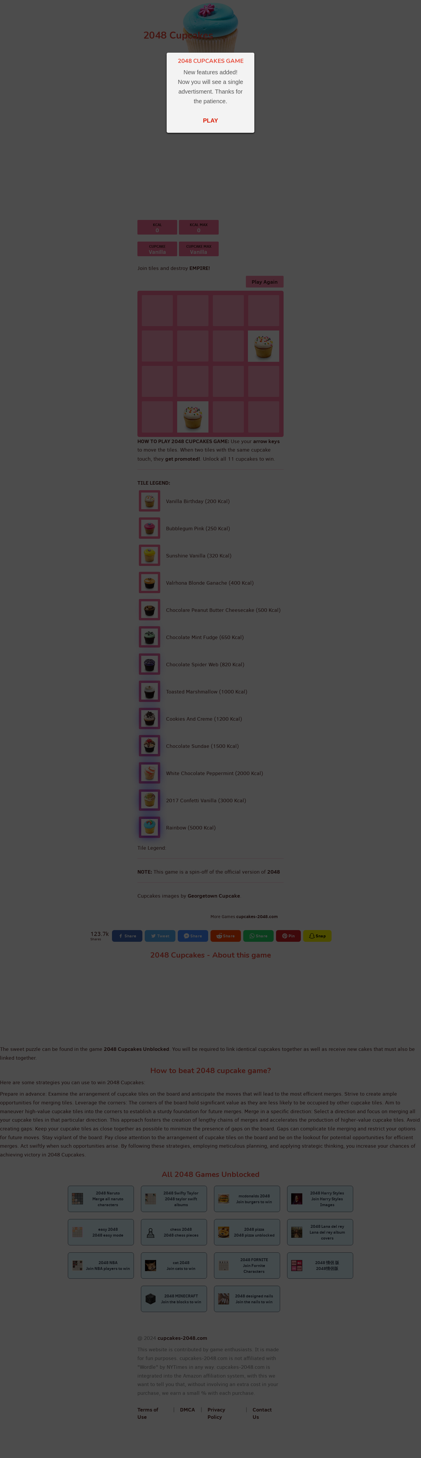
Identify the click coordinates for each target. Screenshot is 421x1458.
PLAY (210, 120)
